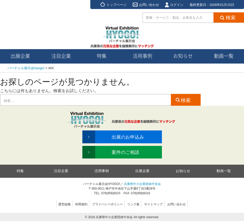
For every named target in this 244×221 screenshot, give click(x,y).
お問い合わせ (146, 5)
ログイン (174, 5)
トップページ (113, 5)
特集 (20, 171)
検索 (183, 100)
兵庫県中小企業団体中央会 (142, 184)
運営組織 (64, 204)
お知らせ (183, 171)
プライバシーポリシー (107, 204)
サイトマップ (153, 204)
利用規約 (81, 204)
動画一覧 (224, 171)
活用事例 (101, 171)
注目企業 (61, 171)
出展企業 (142, 171)
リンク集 (133, 204)
